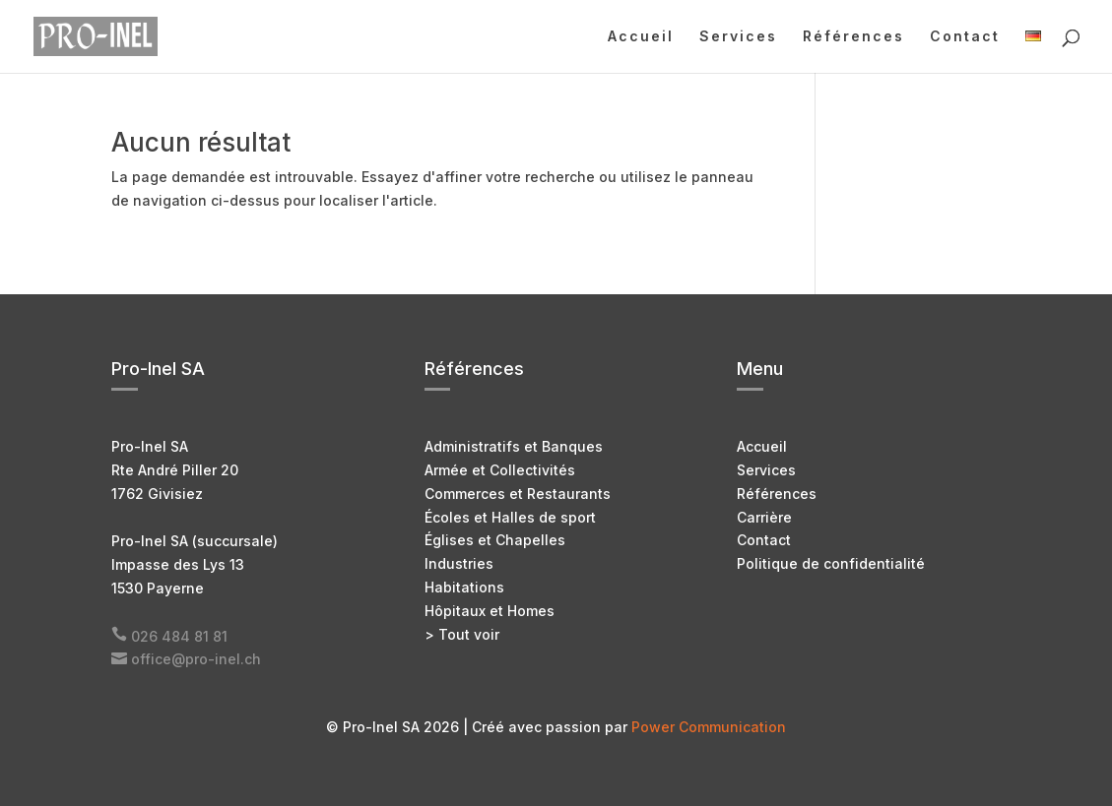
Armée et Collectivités (500, 470)
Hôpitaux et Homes (490, 610)
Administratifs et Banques (514, 446)
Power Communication (708, 726)
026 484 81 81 (179, 636)
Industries (459, 563)
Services (738, 37)
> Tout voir (462, 634)
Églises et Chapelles (495, 539)
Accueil (641, 37)
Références (853, 37)
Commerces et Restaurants (518, 493)
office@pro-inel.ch (196, 659)
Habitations (464, 587)
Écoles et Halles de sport (510, 517)
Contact (965, 37)
